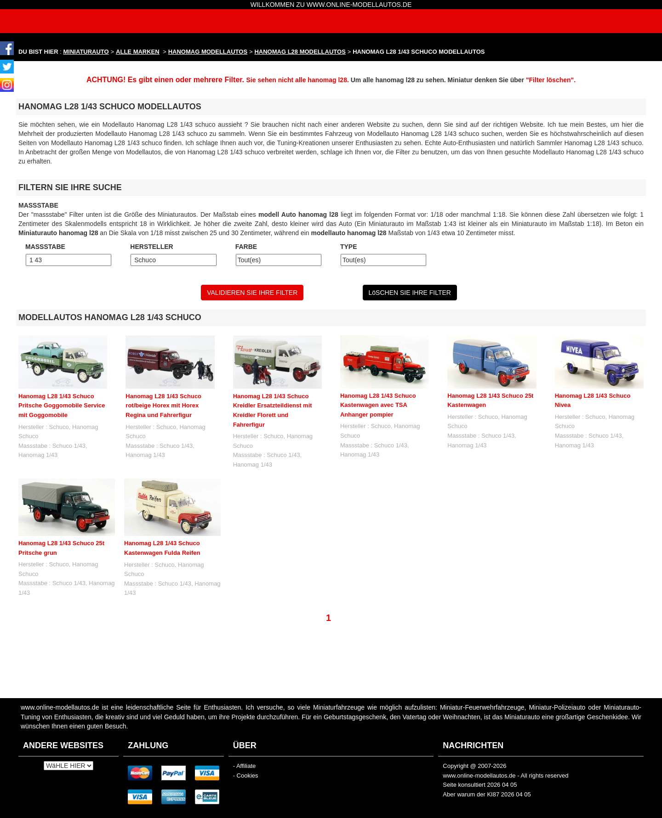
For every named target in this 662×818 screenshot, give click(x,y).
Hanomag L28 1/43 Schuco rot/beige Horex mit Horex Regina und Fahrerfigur (163, 405)
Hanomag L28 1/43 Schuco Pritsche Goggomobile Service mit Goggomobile (61, 405)
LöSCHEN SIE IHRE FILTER (410, 292)
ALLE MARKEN (138, 51)
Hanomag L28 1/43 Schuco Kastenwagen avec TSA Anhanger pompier (378, 405)
